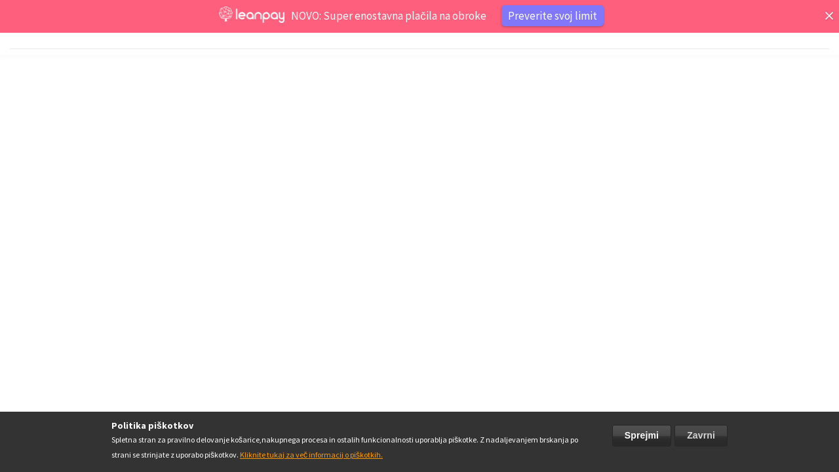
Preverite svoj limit (552, 16)
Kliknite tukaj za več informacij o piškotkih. (311, 455)
